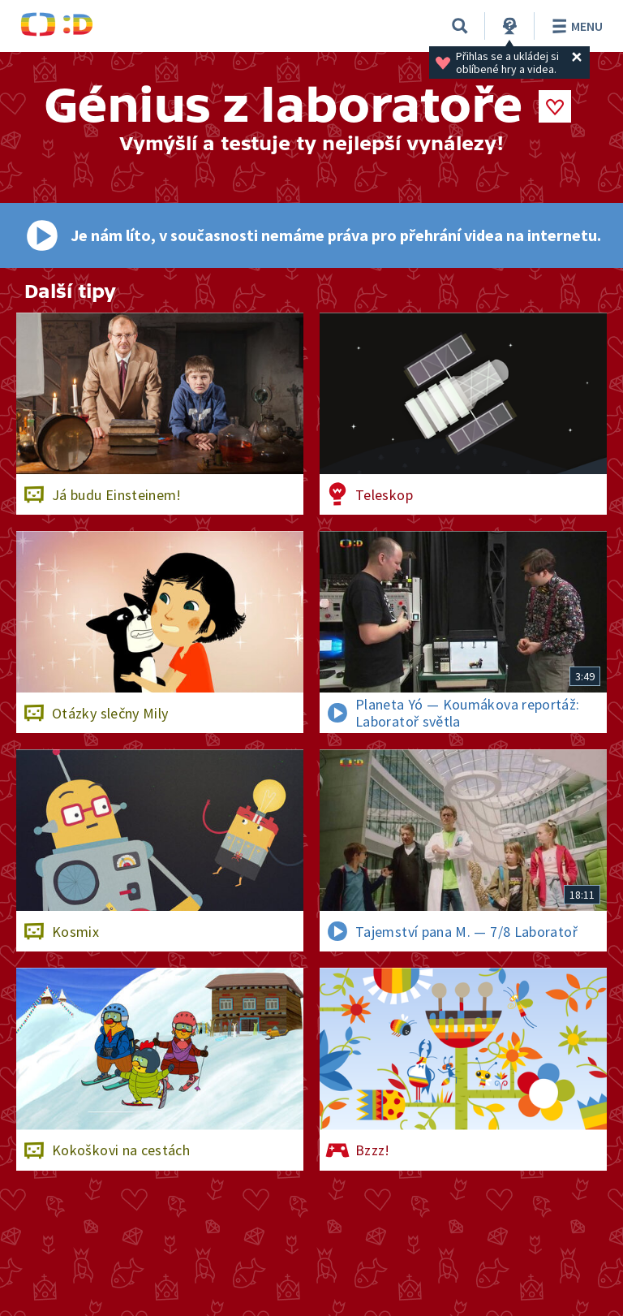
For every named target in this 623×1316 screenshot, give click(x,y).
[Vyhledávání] (460, 26)
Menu (575, 26)
